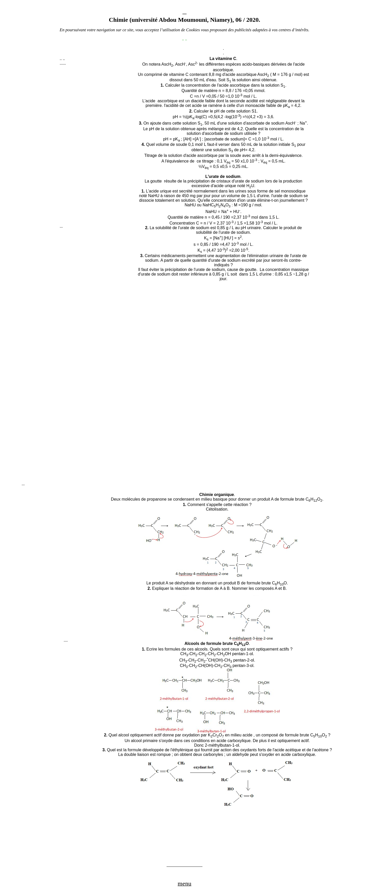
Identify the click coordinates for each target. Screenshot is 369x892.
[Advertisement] (98, 147)
